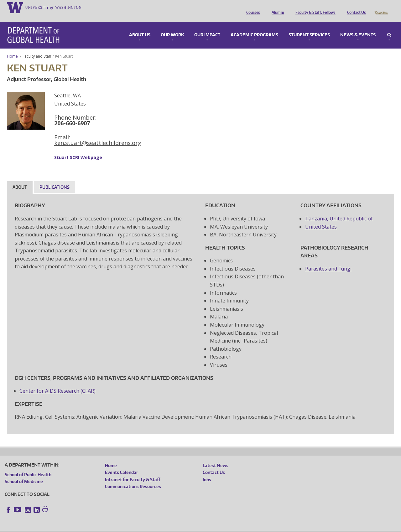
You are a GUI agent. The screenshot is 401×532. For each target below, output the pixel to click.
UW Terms (113, 527)
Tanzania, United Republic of (339, 209)
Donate (381, 7)
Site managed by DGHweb (150, 527)
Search (389, 26)
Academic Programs (254, 26)
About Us (139, 26)
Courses (251, 7)
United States (321, 217)
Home (12, 47)
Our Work (172, 26)
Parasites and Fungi (328, 259)
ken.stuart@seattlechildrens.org (97, 134)
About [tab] (20, 178)
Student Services (309, 26)
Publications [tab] (54, 178)
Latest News (215, 456)
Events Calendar (121, 463)
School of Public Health (28, 465)
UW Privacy (88, 527)
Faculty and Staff (37, 47)
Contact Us (355, 7)
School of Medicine (24, 472)
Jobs (207, 470)
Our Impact (207, 26)
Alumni (276, 7)
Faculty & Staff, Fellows (314, 7)
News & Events (358, 26)
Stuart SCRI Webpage (78, 149)
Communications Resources (133, 477)
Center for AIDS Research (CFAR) (57, 382)
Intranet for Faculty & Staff (132, 470)
